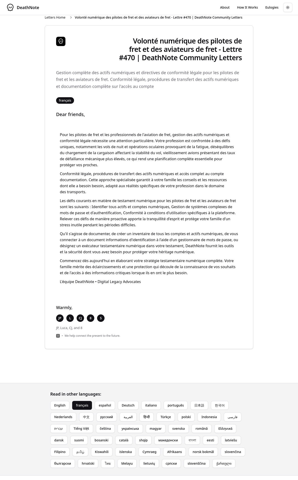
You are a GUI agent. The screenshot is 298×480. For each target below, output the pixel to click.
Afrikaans (174, 452)
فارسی (232, 417)
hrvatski (88, 463)
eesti (210, 440)
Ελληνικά (225, 428)
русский (106, 417)
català (124, 440)
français (82, 405)
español (105, 405)
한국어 (220, 405)
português (176, 405)
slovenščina (197, 463)
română (202, 428)
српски (171, 463)
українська (130, 428)
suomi (79, 440)
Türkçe (165, 417)
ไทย (108, 463)
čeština (105, 428)
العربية (128, 417)
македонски (168, 440)
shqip (143, 440)
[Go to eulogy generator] (272, 7)
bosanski (101, 440)
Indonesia (209, 417)
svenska (178, 428)
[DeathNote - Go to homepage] (22, 7)
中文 (86, 417)
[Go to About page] (225, 7)
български (62, 463)
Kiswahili (102, 452)
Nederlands (63, 417)
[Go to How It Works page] (247, 7)
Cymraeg (149, 452)
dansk (59, 440)
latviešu (231, 440)
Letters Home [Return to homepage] (55, 17)
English (59, 405)
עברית (58, 428)
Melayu (127, 463)
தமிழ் (80, 452)
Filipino (60, 452)
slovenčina (233, 452)
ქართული (223, 463)
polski (186, 417)
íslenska (125, 452)
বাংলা (192, 440)
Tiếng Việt (81, 428)
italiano (151, 405)
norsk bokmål (203, 452)
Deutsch (128, 405)
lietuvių (149, 463)
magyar (156, 428)
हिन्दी (146, 417)
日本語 (199, 405)
